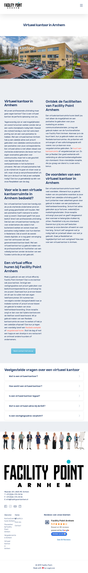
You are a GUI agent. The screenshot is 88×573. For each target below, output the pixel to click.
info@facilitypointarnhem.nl (17, 499)
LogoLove (51, 568)
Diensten (8, 515)
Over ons (18, 522)
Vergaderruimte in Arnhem (10, 536)
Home (17, 515)
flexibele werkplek (33, 327)
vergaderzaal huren (15, 330)
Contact (18, 526)
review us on (59, 534)
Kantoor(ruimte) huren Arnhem (10, 520)
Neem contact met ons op (23, 351)
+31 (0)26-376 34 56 (14, 494)
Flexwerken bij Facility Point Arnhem (8, 528)
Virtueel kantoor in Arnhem (7, 544)
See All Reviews (63, 540)
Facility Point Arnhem (62, 520)
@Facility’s (19, 519)
